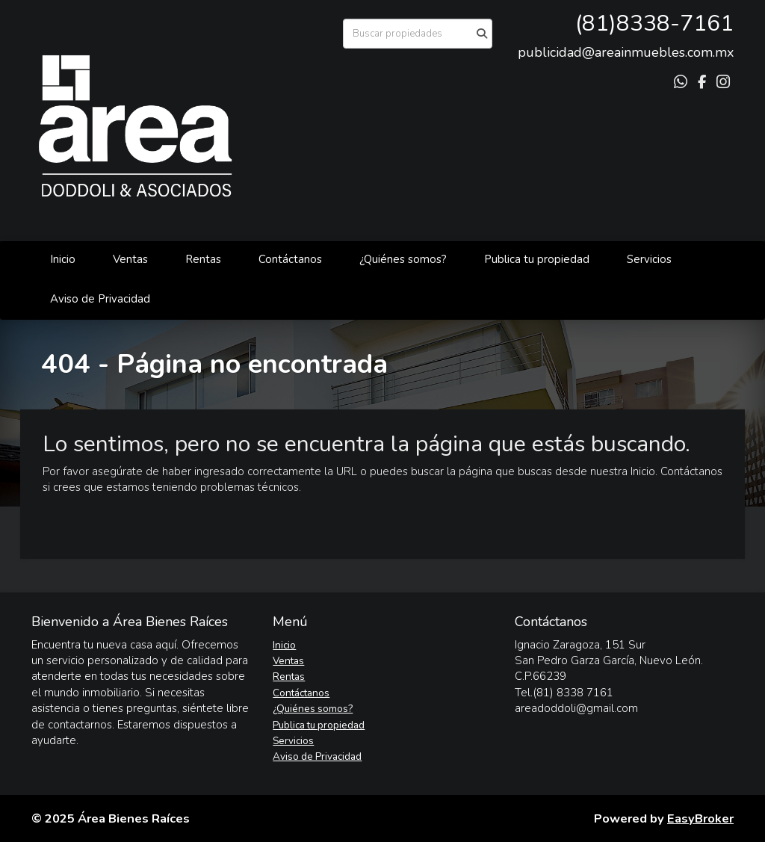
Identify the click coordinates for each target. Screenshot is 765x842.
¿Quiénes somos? (403, 259)
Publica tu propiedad (536, 259)
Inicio (62, 259)
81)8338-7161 (658, 23)
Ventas (130, 259)
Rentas (203, 259)
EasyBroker (700, 818)
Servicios (649, 259)
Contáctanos (290, 259)
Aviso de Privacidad (100, 298)
